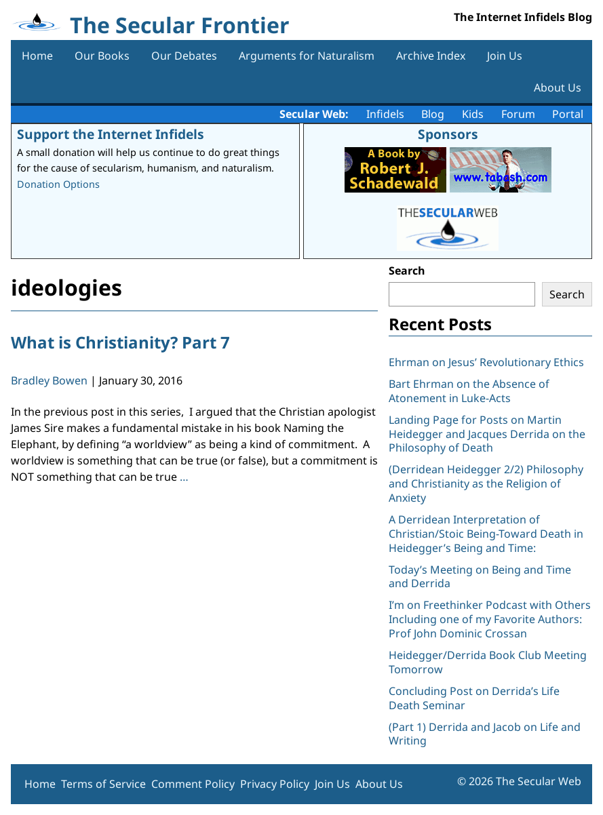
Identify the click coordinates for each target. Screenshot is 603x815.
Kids (473, 113)
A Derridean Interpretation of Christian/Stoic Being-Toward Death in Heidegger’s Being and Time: (486, 533)
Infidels (385, 113)
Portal (567, 113)
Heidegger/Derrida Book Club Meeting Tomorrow (488, 662)
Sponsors (448, 134)
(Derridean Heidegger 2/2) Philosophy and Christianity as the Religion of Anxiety (486, 483)
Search (407, 270)
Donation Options (58, 184)
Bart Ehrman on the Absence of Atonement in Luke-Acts (469, 390)
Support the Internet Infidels (110, 134)
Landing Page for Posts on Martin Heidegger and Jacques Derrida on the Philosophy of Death (487, 434)
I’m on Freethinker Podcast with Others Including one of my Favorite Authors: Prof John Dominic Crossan (490, 619)
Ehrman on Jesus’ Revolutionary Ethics (486, 362)
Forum (518, 113)
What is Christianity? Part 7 (120, 342)
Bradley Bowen (49, 380)
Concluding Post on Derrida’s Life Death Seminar (474, 698)
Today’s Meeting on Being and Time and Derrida (480, 576)
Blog (432, 113)
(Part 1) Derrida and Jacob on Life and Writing (485, 734)
